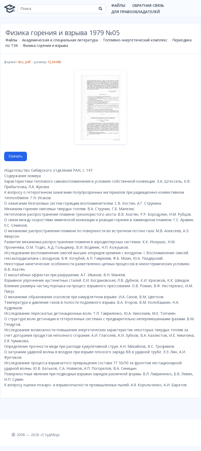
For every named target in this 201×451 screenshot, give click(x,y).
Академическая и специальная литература (60, 39)
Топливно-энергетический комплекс (135, 39)
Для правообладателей (135, 11)
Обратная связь (148, 5)
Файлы (118, 5)
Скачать (16, 156)
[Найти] (100, 8)
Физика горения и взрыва (45, 45)
